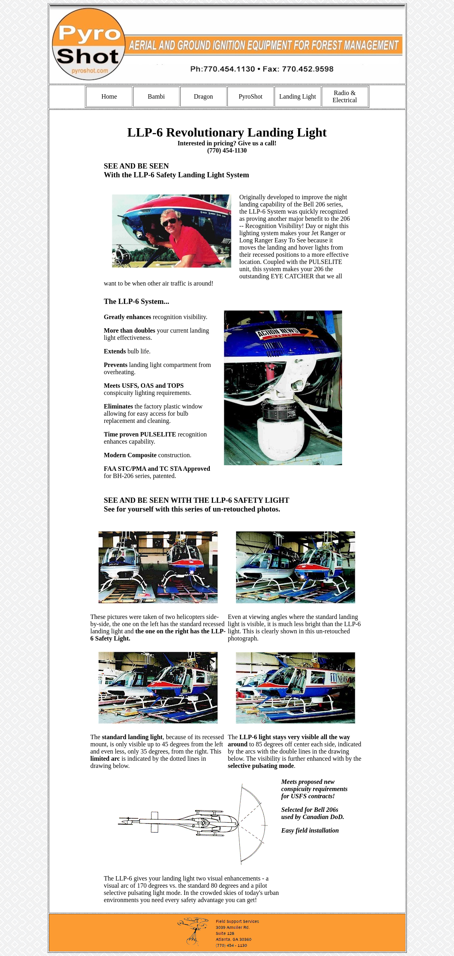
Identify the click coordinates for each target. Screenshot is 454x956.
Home (109, 96)
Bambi (156, 96)
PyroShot (251, 96)
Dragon (203, 96)
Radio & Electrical (345, 96)
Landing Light (297, 96)
